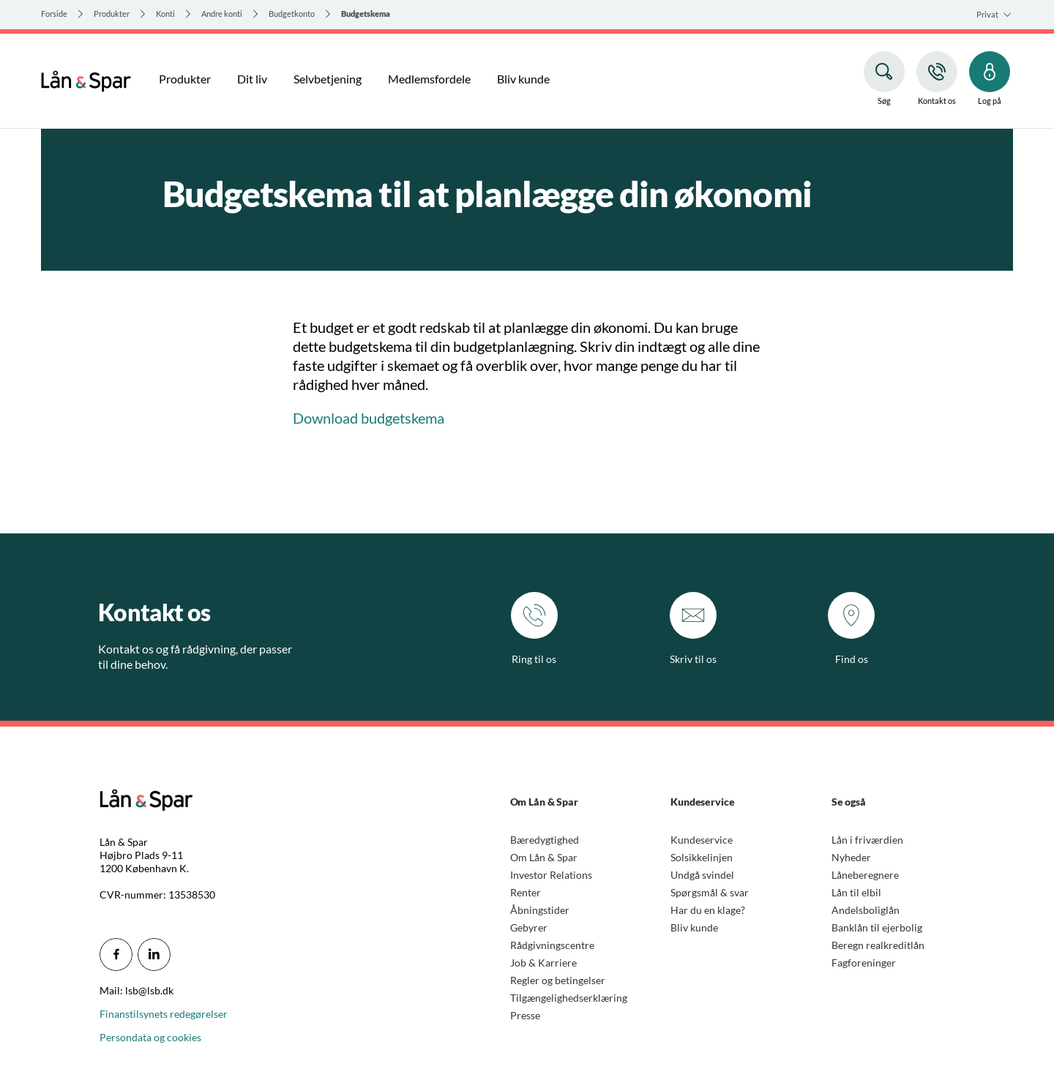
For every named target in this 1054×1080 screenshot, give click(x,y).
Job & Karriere (543, 962)
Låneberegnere (865, 875)
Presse (525, 1015)
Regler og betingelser (557, 980)
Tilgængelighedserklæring (568, 997)
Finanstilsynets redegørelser (164, 1014)
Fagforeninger (863, 962)
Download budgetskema (368, 418)
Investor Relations (551, 875)
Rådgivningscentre (552, 945)
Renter (525, 892)
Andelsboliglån (865, 910)
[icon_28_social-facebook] (116, 954)
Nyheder (851, 857)
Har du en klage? (707, 910)
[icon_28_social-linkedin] (154, 954)
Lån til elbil (856, 892)
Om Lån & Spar (544, 857)
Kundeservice (701, 839)
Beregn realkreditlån (877, 945)
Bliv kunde (694, 927)
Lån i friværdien (867, 839)
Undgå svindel (702, 875)
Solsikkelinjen (701, 857)
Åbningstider (539, 910)
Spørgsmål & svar (709, 892)
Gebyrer (528, 927)
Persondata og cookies (150, 1037)
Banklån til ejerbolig (876, 927)
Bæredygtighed (544, 839)
